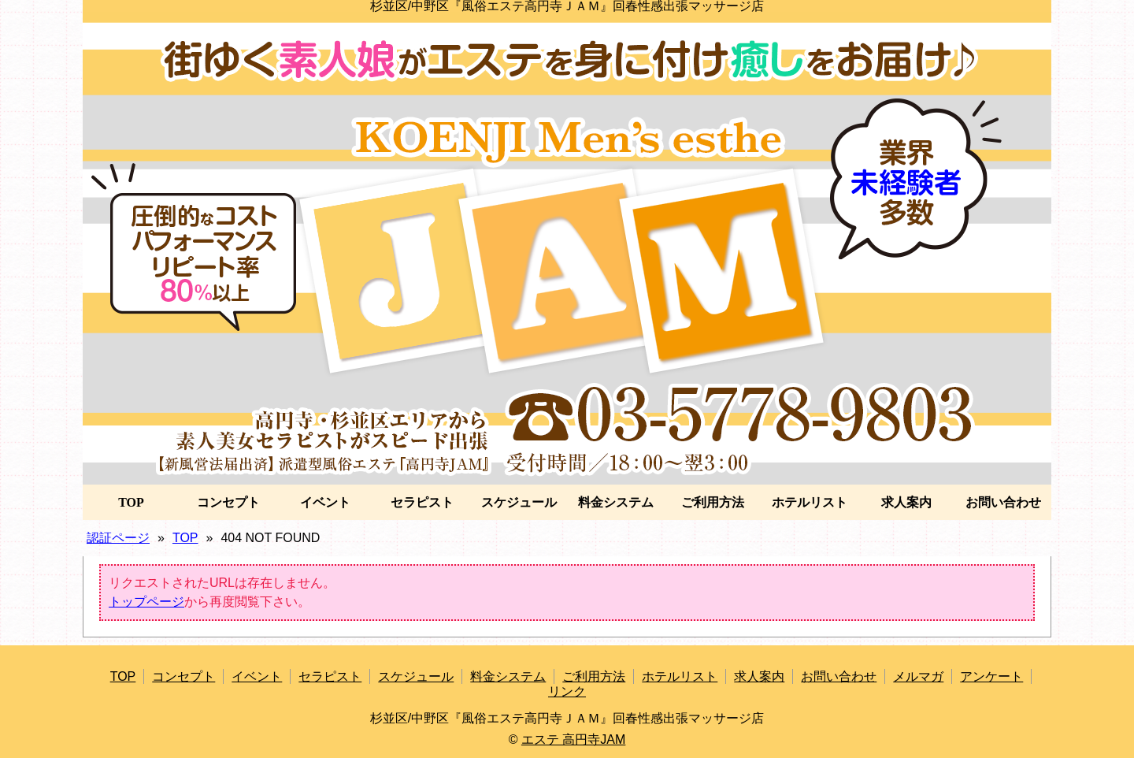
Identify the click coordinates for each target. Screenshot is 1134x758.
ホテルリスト (809, 502)
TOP (131, 502)
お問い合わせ (1003, 502)
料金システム (616, 502)
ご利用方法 (712, 502)
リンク (567, 691)
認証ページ (118, 537)
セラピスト (422, 502)
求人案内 (906, 502)
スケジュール (519, 502)
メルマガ (918, 676)
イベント (325, 502)
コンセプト (228, 502)
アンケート (991, 676)
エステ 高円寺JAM (573, 739)
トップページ (146, 601)
